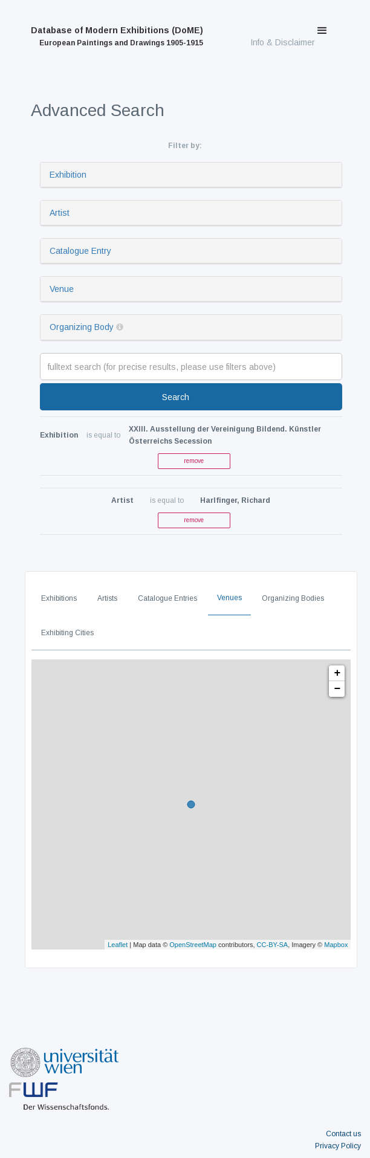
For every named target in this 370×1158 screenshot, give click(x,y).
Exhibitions (59, 598)
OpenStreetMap (192, 944)
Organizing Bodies (293, 598)
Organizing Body (82, 327)
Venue (62, 289)
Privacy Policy (338, 1146)
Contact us (343, 1134)
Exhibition (68, 175)
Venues (229, 598)
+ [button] (337, 673)
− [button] (337, 689)
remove (194, 461)
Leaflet (118, 944)
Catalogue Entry (80, 251)
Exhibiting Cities (67, 633)
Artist (60, 213)
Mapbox (336, 944)
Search (175, 397)
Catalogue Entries (167, 598)
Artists (107, 598)
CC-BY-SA (272, 944)
